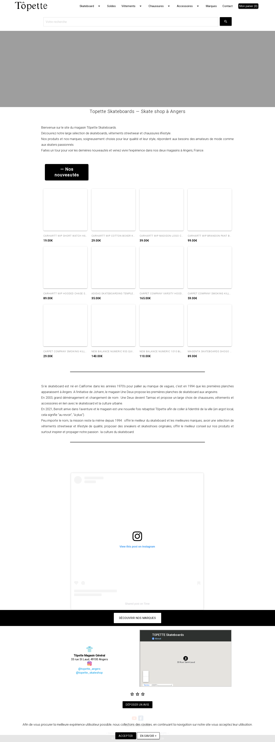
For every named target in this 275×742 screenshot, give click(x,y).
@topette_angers (89, 667)
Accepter (126, 735)
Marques (211, 6)
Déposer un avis (137, 704)
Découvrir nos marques (137, 618)
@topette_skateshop (89, 672)
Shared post (132, 603)
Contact (227, 6)
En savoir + (148, 735)
